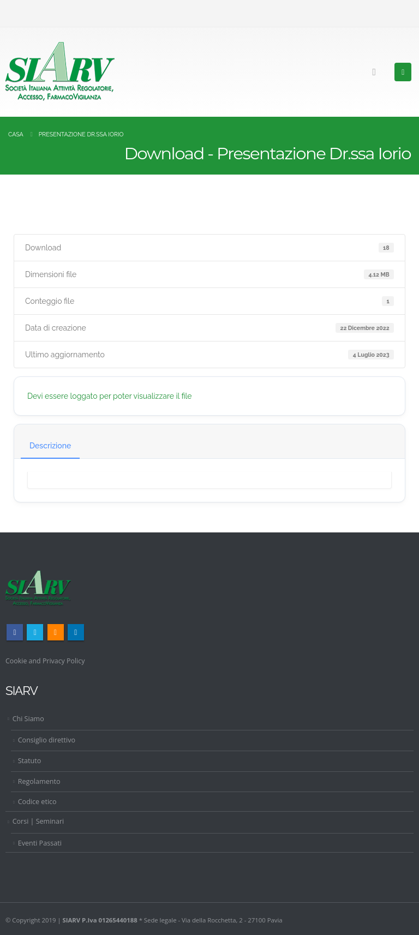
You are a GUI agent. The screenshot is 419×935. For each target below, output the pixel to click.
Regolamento (39, 781)
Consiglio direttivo (47, 740)
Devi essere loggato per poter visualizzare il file (109, 396)
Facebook (15, 632)
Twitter (35, 632)
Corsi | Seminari (38, 821)
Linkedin (76, 632)
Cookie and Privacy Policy (45, 661)
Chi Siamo (28, 718)
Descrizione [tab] (50, 445)
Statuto (29, 760)
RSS (55, 632)
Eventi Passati (40, 842)
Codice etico (37, 801)
